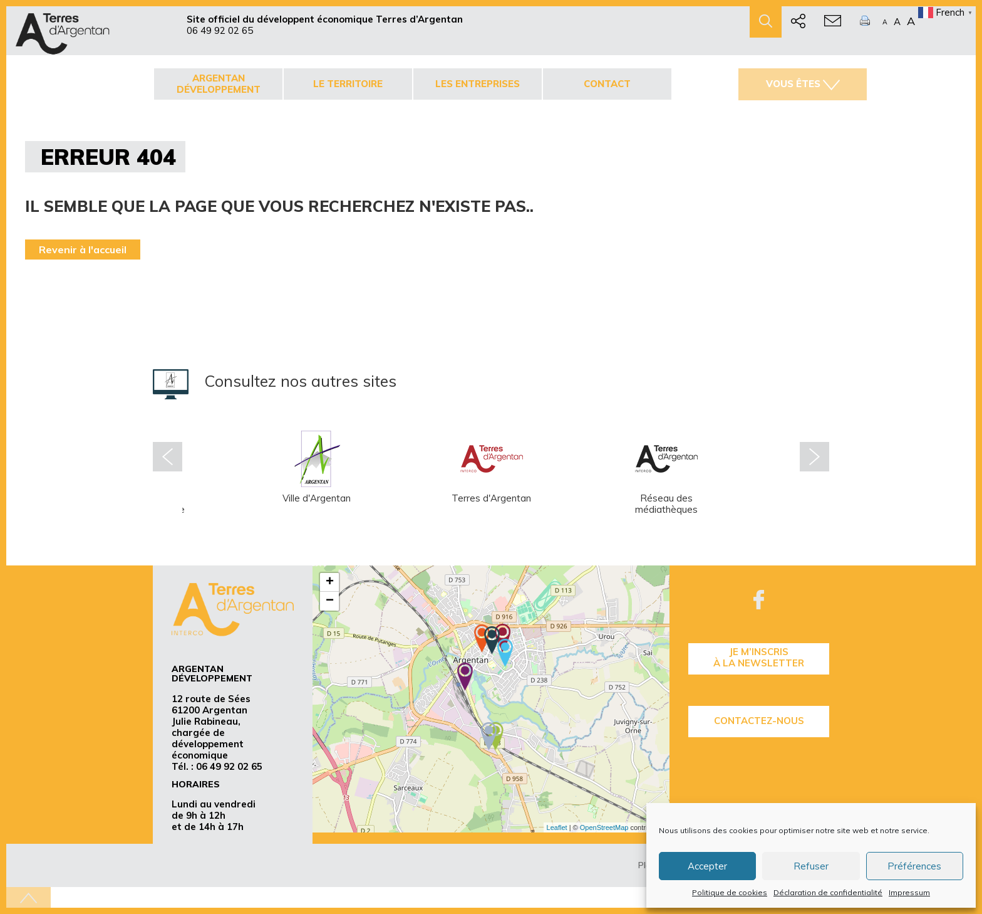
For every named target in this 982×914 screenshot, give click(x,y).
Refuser (811, 866)
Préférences (914, 866)
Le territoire (348, 84)
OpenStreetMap (604, 827)
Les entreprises (477, 84)
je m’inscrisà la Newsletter (758, 657)
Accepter (707, 866)
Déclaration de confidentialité (827, 892)
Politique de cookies (729, 892)
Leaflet (557, 827)
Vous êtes (803, 84)
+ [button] (330, 582)
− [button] (330, 601)
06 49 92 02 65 (220, 30)
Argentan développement (219, 83)
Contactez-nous (759, 721)
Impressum (909, 892)
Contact (607, 84)
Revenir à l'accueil (83, 249)
